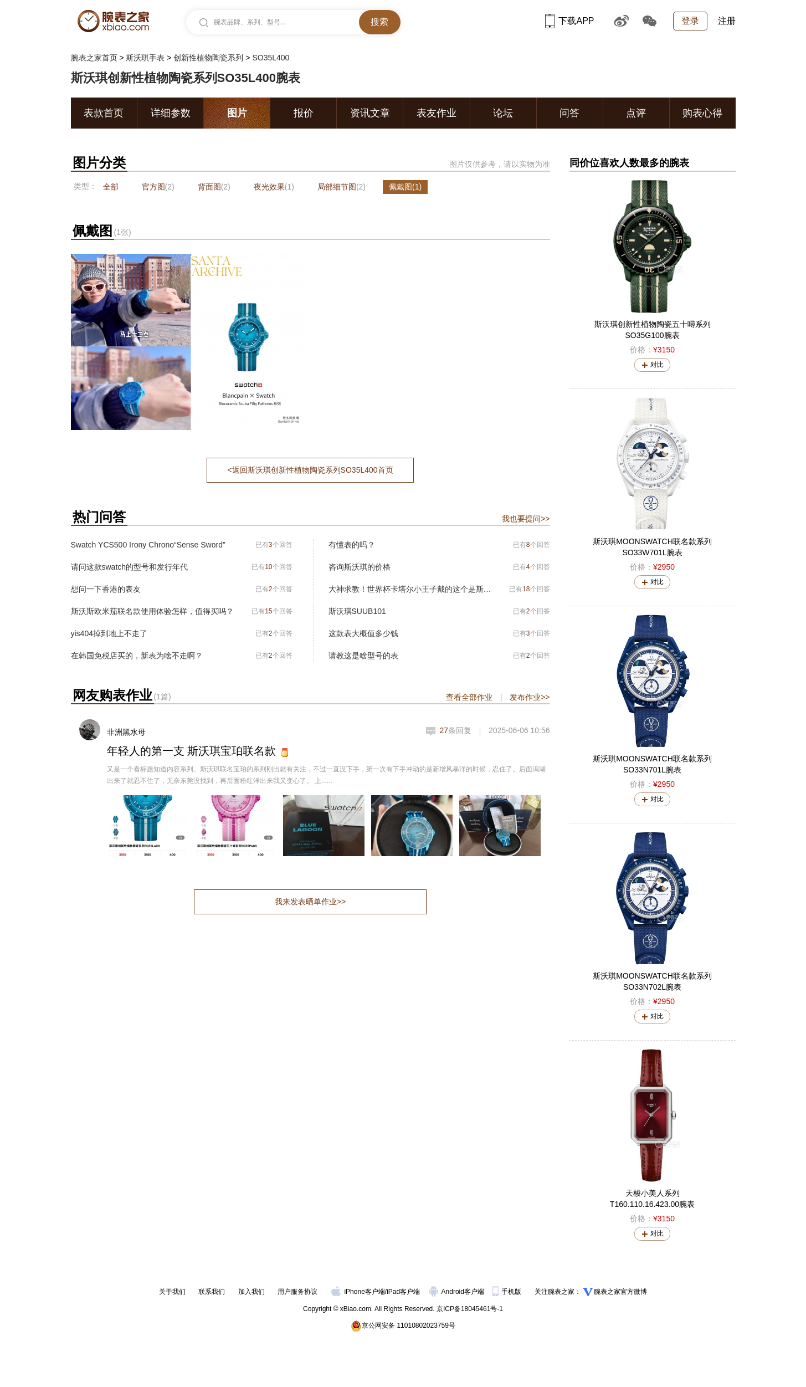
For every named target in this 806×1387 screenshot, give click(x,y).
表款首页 (104, 113)
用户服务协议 (297, 1292)
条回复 (455, 730)
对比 (657, 364)
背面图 (214, 186)
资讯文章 (370, 113)
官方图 (158, 186)
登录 (690, 20)
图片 (237, 113)
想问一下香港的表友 (106, 589)
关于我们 (172, 1292)
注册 (727, 20)
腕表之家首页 (94, 57)
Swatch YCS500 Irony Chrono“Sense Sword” (148, 544)
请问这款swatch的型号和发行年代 (129, 566)
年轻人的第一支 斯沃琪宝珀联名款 (191, 751)
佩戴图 (405, 186)
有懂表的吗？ (351, 544)
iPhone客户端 (357, 1292)
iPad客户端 (403, 1292)
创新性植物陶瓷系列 (208, 57)
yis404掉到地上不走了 (109, 633)
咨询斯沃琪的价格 (359, 566)
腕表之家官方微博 (620, 1292)
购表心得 (702, 113)
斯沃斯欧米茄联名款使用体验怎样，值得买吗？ (152, 611)
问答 (569, 113)
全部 (111, 186)
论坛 (503, 113)
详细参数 (171, 113)
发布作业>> (530, 697)
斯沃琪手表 (145, 57)
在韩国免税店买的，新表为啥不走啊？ (137, 655)
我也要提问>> (526, 518)
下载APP (569, 20)
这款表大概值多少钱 (363, 633)
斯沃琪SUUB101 (357, 611)
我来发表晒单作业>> (310, 901)
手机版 (507, 1292)
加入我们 (251, 1292)
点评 (636, 113)
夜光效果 (274, 186)
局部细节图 (341, 186)
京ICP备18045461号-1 (470, 1309)
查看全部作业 (469, 697)
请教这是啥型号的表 (363, 655)
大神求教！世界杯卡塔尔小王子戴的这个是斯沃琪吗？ (410, 589)
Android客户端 (457, 1292)
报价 (304, 113)
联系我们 (211, 1292)
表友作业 (436, 113)
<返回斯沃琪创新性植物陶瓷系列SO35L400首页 (310, 469)
